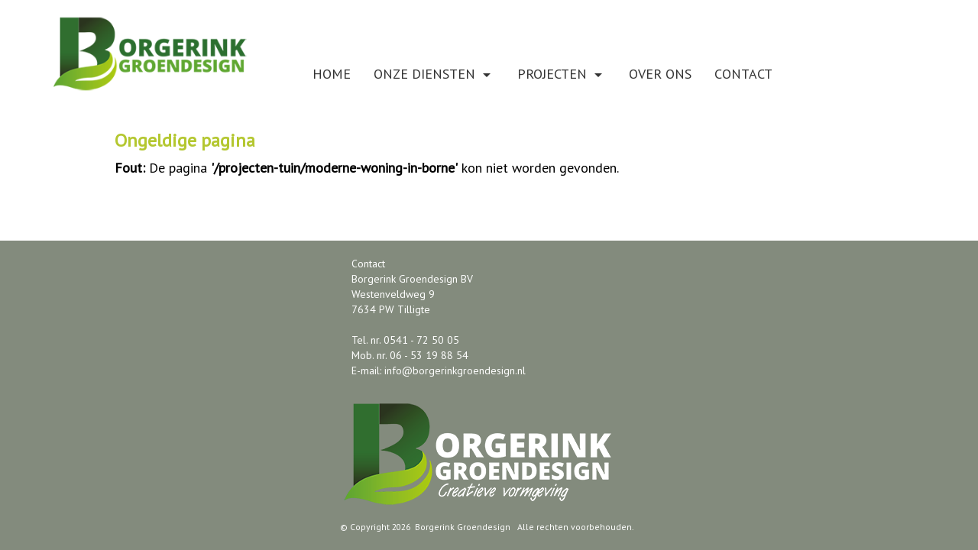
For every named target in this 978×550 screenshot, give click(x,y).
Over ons (660, 73)
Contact (743, 73)
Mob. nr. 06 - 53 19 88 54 (409, 355)
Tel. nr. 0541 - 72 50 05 (405, 340)
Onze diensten (434, 73)
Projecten (561, 73)
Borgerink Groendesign (462, 526)
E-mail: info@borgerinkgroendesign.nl (438, 370)
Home (332, 73)
